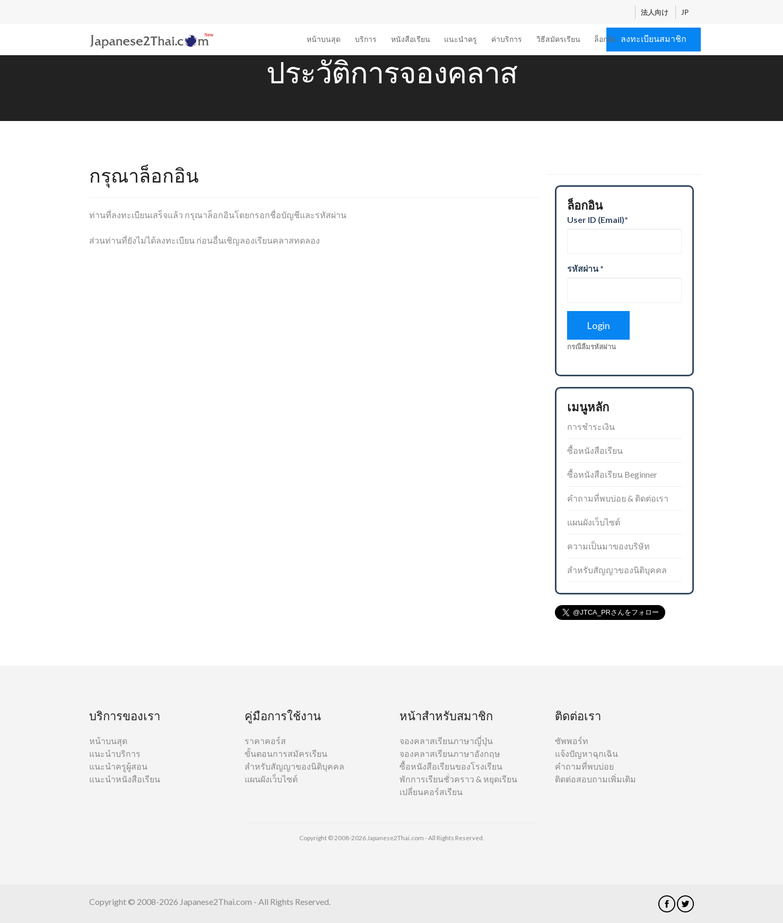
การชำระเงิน (591, 426)
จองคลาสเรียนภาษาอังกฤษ (449, 753)
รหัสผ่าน (585, 268)
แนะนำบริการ (115, 753)
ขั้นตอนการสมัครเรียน (286, 753)
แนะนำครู (460, 39)
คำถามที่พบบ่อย (584, 766)
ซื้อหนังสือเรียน (595, 450)
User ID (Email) (597, 219)
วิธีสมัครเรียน (558, 39)
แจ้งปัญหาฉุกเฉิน (586, 753)
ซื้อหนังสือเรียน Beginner (612, 474)
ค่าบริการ (506, 39)
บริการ (366, 39)
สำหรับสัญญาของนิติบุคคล (617, 570)
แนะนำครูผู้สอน (118, 766)
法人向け (655, 12)
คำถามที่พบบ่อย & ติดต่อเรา (617, 498)
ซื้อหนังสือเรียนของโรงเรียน (450, 766)
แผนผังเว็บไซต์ (593, 522)
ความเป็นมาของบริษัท (608, 546)
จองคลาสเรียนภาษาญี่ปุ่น (446, 741)
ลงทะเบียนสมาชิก (653, 38)
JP (685, 12)
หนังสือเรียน (410, 39)
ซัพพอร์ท (571, 741)
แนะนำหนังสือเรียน (124, 779)
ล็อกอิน (605, 39)
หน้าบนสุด (324, 39)
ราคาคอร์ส (265, 741)
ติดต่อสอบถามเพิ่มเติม (595, 779)
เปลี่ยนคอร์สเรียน (431, 792)
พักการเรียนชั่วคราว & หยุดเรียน (458, 779)
